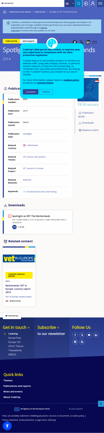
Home (4, 11)
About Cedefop (11, 397)
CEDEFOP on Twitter (82, 335)
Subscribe (15, 30)
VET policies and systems (34, 156)
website (43, 27)
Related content (90, 130)
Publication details (86, 114)
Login (85, 3)
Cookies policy (77, 415)
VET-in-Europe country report (18, 296)
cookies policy (71, 80)
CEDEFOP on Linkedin (96, 335)
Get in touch (14, 327)
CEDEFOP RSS (82, 342)
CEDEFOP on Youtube (89, 335)
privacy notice (45, 82)
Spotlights (27, 133)
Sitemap (52, 420)
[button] (75, 42)
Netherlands (32, 145)
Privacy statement (10, 420)
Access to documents (60, 415)
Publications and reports (20, 12)
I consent (30, 91)
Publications (40, 12)
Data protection (27, 420)
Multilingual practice (40, 415)
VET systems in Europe (33, 168)
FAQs (4, 415)
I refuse (46, 92)
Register (92, 3)
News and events (13, 391)
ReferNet (27, 179)
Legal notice (41, 420)
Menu (100, 3)
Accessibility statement (19, 415)
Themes (7, 380)
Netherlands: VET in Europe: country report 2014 (18, 289)
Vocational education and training (41, 191)
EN (14, 227)
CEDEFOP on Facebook (75, 335)
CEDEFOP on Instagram (75, 342)
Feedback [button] (101, 404)
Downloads (88, 122)
